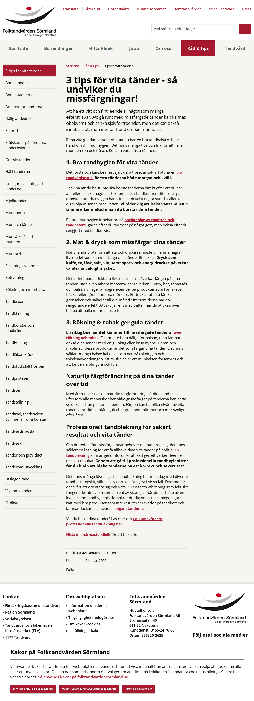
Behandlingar (58, 48)
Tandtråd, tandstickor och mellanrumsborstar (25, 416)
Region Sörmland (19, 612)
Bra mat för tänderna (23, 106)
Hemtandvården (187, 9)
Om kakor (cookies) (84, 624)
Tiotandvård (118, 9)
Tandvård (235, 48)
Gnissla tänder (17, 159)
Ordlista (12, 502)
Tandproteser (17, 378)
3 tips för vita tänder (23, 70)
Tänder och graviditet (23, 455)
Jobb (134, 48)
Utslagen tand (17, 478)
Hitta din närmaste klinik (88, 534)
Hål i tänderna (17, 171)
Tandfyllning (16, 342)
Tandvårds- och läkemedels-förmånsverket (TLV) (28, 628)
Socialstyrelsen (17, 618)
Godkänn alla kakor (33, 689)
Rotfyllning (14, 277)
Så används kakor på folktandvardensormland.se (83, 676)
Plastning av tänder (22, 265)
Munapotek (15, 212)
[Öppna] (48, 82)
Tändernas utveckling (23, 466)
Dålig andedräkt (19, 118)
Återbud (93, 9)
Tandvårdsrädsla (19, 431)
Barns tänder (16, 82)
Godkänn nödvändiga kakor (89, 689)
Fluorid (11, 130)
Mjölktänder (16, 200)
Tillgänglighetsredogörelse (91, 617)
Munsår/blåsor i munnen (19, 239)
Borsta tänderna (19, 94)
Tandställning (17, 402)
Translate (70, 9)
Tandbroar (14, 301)
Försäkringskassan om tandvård (32, 605)
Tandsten (13, 390)
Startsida (18, 48)
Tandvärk (13, 443)
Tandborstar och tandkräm (19, 328)
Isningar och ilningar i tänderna (24, 186)
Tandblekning (17, 313)
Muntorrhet (15, 253)
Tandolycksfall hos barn (26, 366)
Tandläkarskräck (19, 354)
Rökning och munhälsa (25, 289)
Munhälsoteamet (151, 9)
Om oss (163, 48)
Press (246, 9)
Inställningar (138, 689)
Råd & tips (198, 48)
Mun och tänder (19, 224)
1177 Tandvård (222, 9)
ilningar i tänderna (127, 508)
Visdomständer (18, 490)
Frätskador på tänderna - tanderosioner (26, 145)
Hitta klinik (101, 48)
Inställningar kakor (84, 630)
